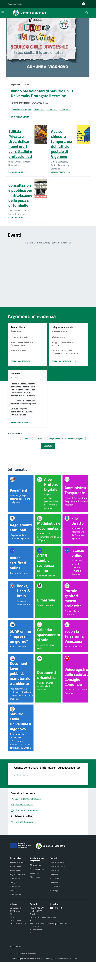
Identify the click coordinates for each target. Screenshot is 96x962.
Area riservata (15, 886)
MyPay (13, 890)
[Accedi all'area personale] (84, 4)
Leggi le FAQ (55, 886)
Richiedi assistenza (17, 862)
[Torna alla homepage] (52, 846)
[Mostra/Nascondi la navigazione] (2, 12)
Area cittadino (15, 894)
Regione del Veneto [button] (15, 4)
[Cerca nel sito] (86, 12)
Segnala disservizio (17, 874)
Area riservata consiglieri (15, 880)
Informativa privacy (58, 862)
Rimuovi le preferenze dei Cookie (23, 953)
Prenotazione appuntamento (16, 868)
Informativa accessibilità (54, 872)
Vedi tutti (48, 445)
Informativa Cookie (57, 866)
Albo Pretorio (35, 876)
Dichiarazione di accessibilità (56, 880)
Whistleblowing (36, 864)
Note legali (54, 890)
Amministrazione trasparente (37, 870)
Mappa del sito (15, 946)
